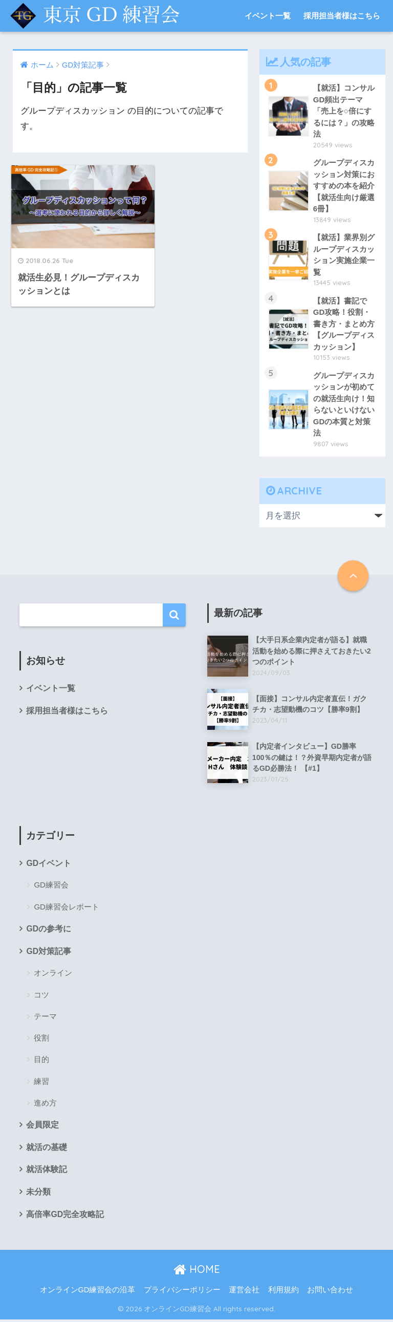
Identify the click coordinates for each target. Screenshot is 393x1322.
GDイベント (48, 864)
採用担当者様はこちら (341, 15)
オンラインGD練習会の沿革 (88, 1293)
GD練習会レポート (66, 908)
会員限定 (42, 1126)
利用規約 (283, 1293)
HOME (196, 1271)
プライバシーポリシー (182, 1293)
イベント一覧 (268, 15)
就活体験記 (46, 1171)
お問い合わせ (330, 1293)
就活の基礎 (46, 1149)
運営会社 (244, 1293)
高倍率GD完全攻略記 (65, 1216)
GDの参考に (48, 930)
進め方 (45, 1104)
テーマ (45, 1018)
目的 (41, 1061)
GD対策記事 (48, 953)
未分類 (38, 1194)
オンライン (53, 974)
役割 (41, 1039)
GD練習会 (51, 886)
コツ (41, 996)
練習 (41, 1083)
